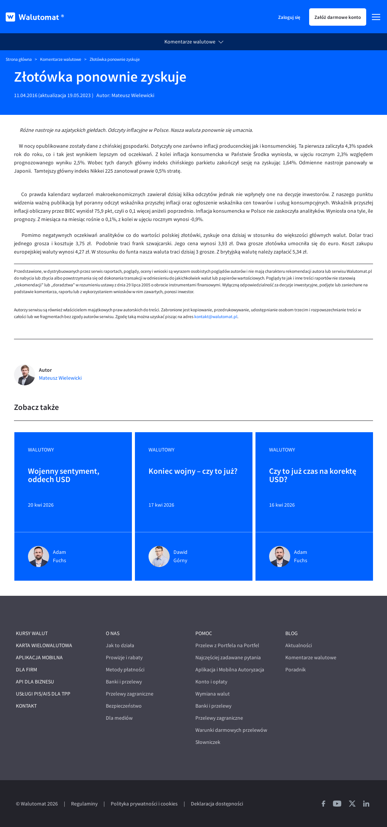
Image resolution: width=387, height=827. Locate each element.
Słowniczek (207, 742)
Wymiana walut (212, 694)
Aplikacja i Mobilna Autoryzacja (229, 669)
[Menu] (376, 17)
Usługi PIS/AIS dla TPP (43, 694)
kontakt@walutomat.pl (215, 316)
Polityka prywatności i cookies (144, 804)
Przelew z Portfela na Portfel (227, 645)
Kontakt (26, 706)
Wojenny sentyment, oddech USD (63, 475)
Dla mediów (119, 718)
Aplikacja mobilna (39, 657)
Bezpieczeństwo (124, 706)
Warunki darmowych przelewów (231, 730)
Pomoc (203, 633)
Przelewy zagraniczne (129, 694)
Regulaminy (84, 804)
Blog (291, 633)
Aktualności (298, 645)
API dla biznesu (35, 682)
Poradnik (295, 669)
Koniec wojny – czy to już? (193, 471)
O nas (112, 633)
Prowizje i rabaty (124, 657)
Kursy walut (32, 633)
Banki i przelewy (124, 682)
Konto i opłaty (211, 682)
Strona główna (19, 59)
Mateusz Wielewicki (132, 95)
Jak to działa (120, 645)
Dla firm (26, 669)
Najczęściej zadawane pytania (228, 657)
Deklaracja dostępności (217, 804)
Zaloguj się (289, 17)
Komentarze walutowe (189, 42)
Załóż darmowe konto (337, 17)
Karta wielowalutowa (44, 645)
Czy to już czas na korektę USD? (312, 475)
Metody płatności (125, 669)
